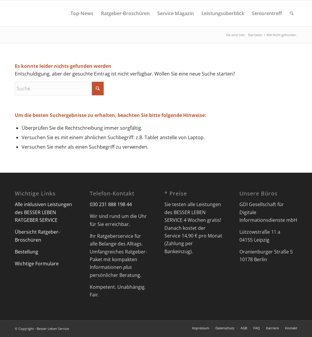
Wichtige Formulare (37, 263)
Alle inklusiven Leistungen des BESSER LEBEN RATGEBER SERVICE (43, 212)
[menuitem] (82, 13)
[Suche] (291, 13)
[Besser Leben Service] (15, 13)
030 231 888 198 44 (111, 204)
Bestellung (26, 251)
